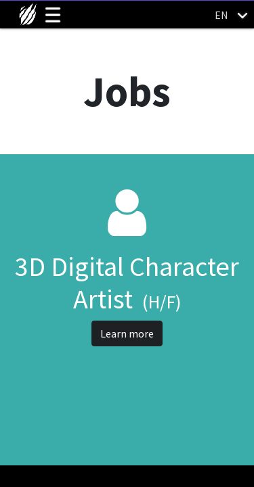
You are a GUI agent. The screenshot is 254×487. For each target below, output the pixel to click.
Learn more (127, 333)
